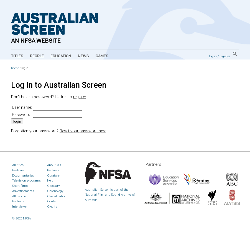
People (37, 56)
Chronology (55, 191)
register (225, 56)
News (83, 56)
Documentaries (23, 175)
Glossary (53, 186)
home (15, 68)
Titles (17, 56)
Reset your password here (83, 131)
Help (50, 180)
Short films (20, 186)
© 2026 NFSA (21, 218)
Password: (21, 114)
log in (213, 56)
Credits (52, 206)
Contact (52, 201)
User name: (22, 107)
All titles (18, 165)
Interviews (19, 206)
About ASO (55, 165)
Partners (53, 170)
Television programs (26, 180)
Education (60, 56)
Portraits (18, 201)
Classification (57, 196)
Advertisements (23, 191)
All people (19, 196)
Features (18, 170)
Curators (53, 175)
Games (102, 56)
